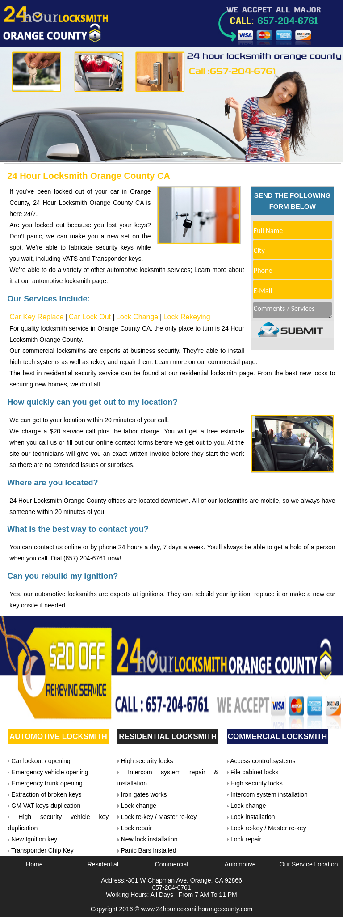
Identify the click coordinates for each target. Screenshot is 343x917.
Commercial (171, 864)
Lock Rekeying (186, 317)
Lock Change (137, 317)
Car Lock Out (91, 317)
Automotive (240, 864)
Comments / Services (292, 310)
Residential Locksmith (168, 736)
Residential (103, 864)
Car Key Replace (36, 317)
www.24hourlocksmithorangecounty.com (197, 909)
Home (34, 864)
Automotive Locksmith (58, 736)
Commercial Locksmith (277, 736)
